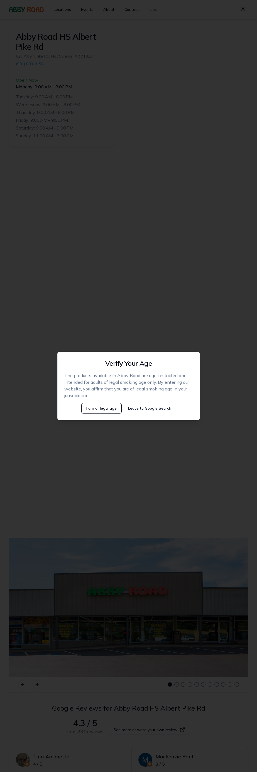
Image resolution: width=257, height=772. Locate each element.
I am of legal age (101, 408)
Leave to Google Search (149, 408)
